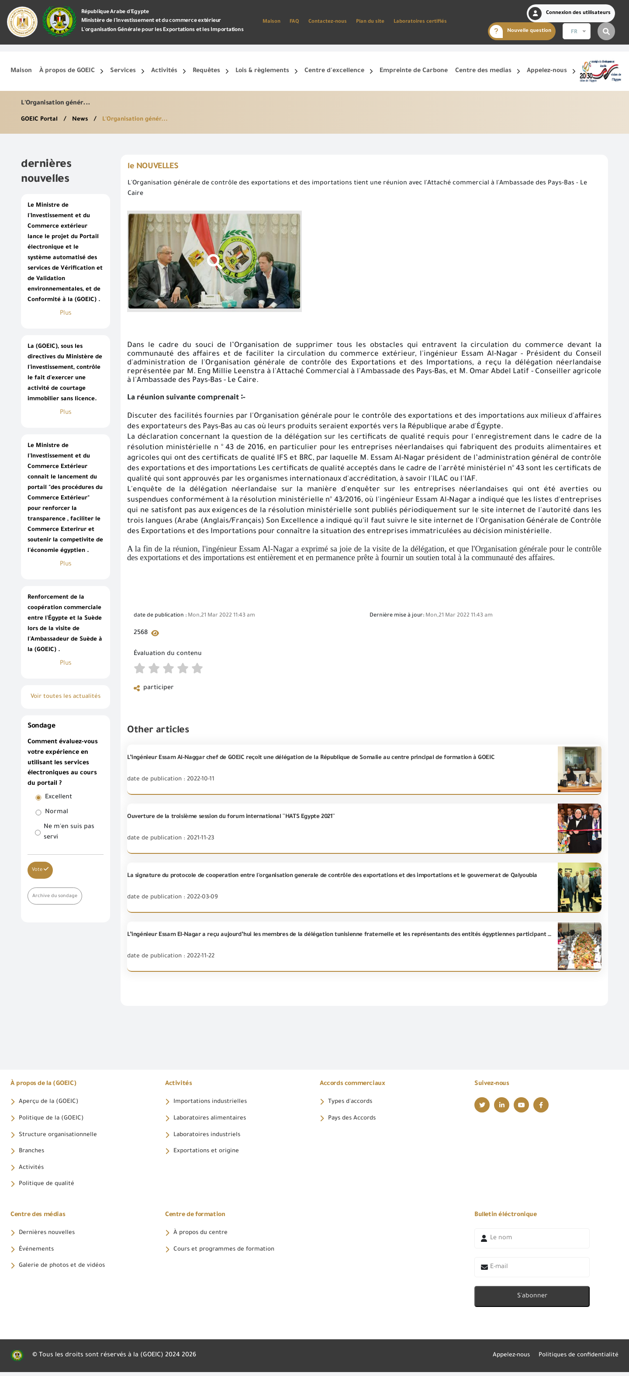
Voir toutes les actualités (65, 696)
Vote (40, 869)
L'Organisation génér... (138, 119)
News (82, 119)
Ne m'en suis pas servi (69, 832)
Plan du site (370, 22)
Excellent (58, 797)
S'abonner (532, 1299)
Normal (56, 812)
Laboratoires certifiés (420, 22)
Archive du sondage (55, 896)
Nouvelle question (520, 31)
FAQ (294, 22)
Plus (66, 313)
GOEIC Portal (41, 119)
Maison (271, 22)
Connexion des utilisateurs (570, 13)
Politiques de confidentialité (576, 1359)
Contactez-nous (327, 22)
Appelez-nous (504, 1359)
